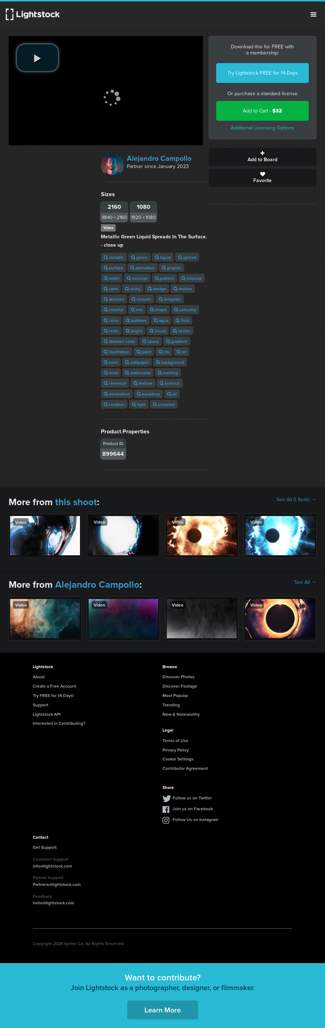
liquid (163, 257)
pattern (164, 278)
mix (137, 309)
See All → (305, 582)
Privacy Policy (175, 750)
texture (142, 383)
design (157, 289)
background (170, 362)
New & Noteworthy (181, 714)
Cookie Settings (177, 759)
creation (114, 404)
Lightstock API (47, 714)
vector (181, 331)
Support (40, 705)
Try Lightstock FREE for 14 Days (262, 73)
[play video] (37, 57)
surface (113, 268)
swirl (111, 362)
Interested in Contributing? (59, 723)
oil (172, 394)
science (170, 383)
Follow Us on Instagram (195, 819)
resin (111, 331)
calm (111, 289)
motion (182, 289)
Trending (171, 705)
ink (164, 352)
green (139, 257)
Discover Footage (179, 686)
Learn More (162, 1010)
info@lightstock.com (52, 866)
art (182, 352)
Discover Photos (178, 677)
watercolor (138, 373)
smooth (141, 299)
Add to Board (262, 157)
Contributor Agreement (185, 768)
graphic (171, 268)
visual (158, 331)
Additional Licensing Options (262, 128)
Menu (313, 14)
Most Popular (175, 695)
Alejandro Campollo (159, 158)
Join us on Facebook (193, 809)
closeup (191, 278)
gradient (176, 341)
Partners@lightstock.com (57, 884)
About (39, 677)
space (150, 341)
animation (142, 268)
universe (164, 404)
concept (137, 278)
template (170, 299)
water (112, 278)
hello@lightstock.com (53, 903)
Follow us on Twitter (192, 798)
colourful (185, 309)
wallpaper (137, 362)
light (139, 404)
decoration (117, 394)
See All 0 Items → (296, 499)
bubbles (136, 320)
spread (187, 257)
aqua (161, 320)
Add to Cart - (262, 111)
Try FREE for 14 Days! (53, 695)
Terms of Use (175, 740)
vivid (111, 373)
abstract (114, 299)
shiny (133, 289)
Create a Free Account (54, 686)
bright (134, 331)
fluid (182, 320)
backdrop (148, 394)
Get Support (45, 847)
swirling (168, 373)
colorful (114, 309)
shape (158, 309)
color (111, 320)
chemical (115, 383)
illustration (116, 352)
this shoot (76, 502)
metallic (114, 257)
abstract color (119, 341)
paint (144, 352)
